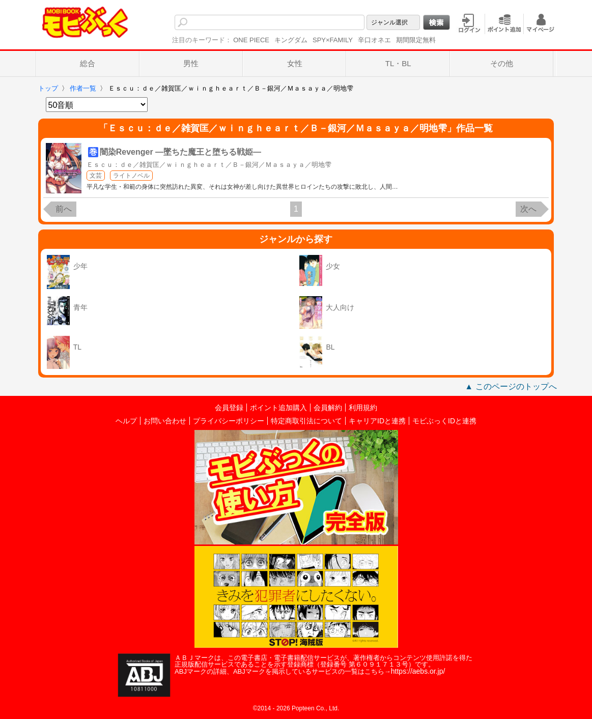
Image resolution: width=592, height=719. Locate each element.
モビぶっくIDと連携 (444, 421)
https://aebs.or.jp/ (418, 671)
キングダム (290, 40)
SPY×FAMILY (333, 40)
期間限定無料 (416, 40)
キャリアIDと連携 (377, 421)
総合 (87, 63)
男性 (191, 63)
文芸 (96, 175)
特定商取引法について (306, 421)
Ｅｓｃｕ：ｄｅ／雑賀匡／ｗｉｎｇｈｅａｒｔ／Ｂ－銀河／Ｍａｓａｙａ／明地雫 (209, 164)
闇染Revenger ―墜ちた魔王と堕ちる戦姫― (180, 152)
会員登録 (229, 408)
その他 (501, 63)
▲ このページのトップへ (510, 386)
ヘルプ (126, 421)
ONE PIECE (251, 40)
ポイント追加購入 (278, 408)
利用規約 (363, 408)
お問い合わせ (165, 421)
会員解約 (328, 408)
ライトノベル (131, 175)
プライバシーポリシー (228, 421)
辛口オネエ (374, 40)
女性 (294, 63)
